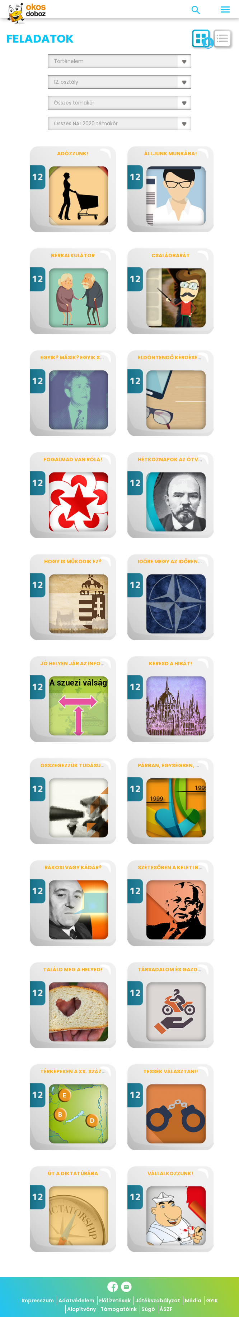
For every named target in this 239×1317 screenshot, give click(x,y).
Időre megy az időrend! (171, 561)
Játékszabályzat (157, 1300)
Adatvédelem (76, 1300)
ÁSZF (166, 1309)
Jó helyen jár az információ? (82, 663)
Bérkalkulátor (73, 255)
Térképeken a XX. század (74, 1071)
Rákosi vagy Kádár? (73, 867)
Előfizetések (115, 1300)
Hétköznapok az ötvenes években (186, 459)
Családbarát (170, 255)
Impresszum (38, 1300)
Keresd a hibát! (170, 663)
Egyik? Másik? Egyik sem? (75, 357)
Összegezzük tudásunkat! (78, 765)
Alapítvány (81, 1309)
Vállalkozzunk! (170, 1173)
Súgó (148, 1309)
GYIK (212, 1300)
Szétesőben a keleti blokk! (176, 867)
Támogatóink (118, 1309)
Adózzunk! (73, 153)
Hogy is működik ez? (73, 561)
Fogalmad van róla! (72, 459)
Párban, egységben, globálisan (183, 765)
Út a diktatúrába (73, 1173)
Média (193, 1300)
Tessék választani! (170, 1071)
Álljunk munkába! (170, 153)
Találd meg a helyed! (73, 969)
